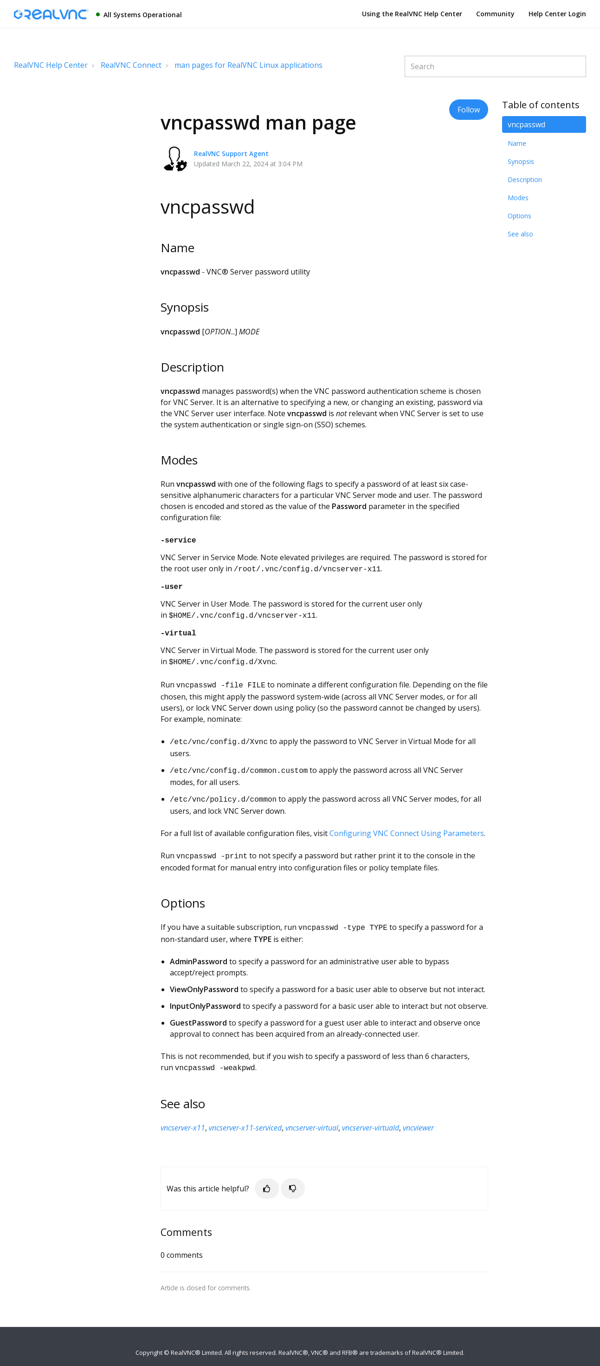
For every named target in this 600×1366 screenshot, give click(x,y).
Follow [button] (469, 110)
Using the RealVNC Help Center (412, 13)
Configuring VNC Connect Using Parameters (406, 824)
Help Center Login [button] (557, 13)
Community (495, 13)
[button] (267, 1176)
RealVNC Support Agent (231, 153)
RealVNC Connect (131, 65)
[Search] (495, 66)
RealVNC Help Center (51, 65)
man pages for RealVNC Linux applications (248, 65)
